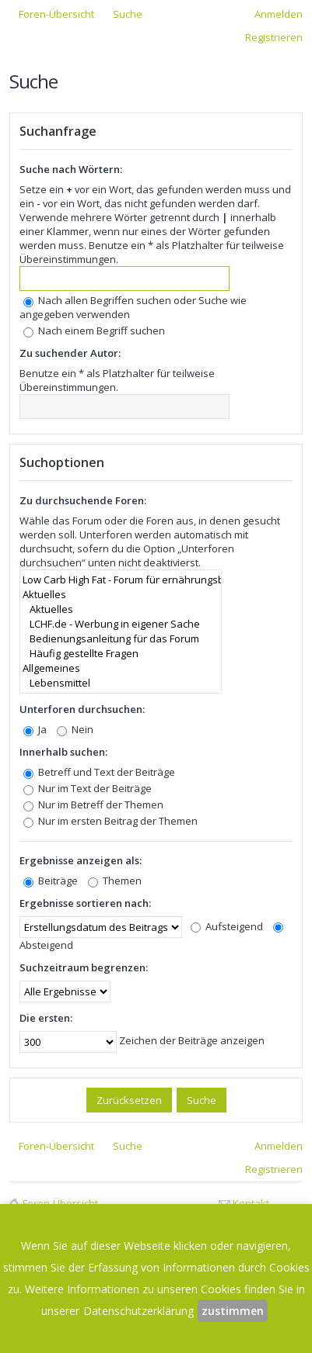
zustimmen (233, 1310)
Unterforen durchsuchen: (82, 709)
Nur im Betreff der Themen (93, 804)
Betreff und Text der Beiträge (99, 772)
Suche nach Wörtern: (70, 169)
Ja (35, 729)
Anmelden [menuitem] (278, 14)
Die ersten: (45, 1018)
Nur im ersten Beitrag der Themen (110, 821)
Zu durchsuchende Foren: (82, 500)
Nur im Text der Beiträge (87, 788)
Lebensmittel (120, 683)
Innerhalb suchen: (63, 752)
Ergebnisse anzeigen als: (80, 860)
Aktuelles (120, 594)
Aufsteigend (227, 926)
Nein (75, 729)
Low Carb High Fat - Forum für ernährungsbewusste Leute (120, 580)
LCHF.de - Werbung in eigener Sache (120, 624)
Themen (115, 881)
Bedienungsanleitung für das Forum (120, 639)
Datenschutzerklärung (138, 1310)
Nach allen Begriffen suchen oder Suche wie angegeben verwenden (133, 307)
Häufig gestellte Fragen (120, 653)
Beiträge (50, 881)
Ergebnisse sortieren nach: (85, 903)
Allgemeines (120, 668)
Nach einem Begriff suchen (94, 330)
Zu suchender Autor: (70, 353)
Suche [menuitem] (127, 14)
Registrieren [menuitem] (274, 37)
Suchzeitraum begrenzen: (83, 967)
